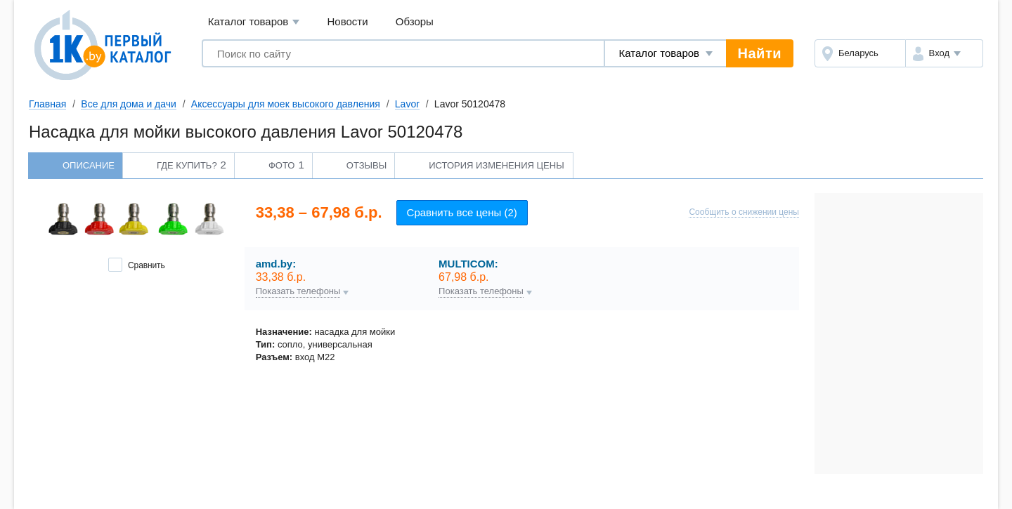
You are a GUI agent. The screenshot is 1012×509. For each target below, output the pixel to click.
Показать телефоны (298, 291)
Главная (47, 104)
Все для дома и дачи (128, 104)
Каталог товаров (254, 22)
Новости (347, 21)
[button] (944, 53)
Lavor (407, 104)
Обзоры (415, 21)
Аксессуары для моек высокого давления (285, 104)
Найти (759, 53)
